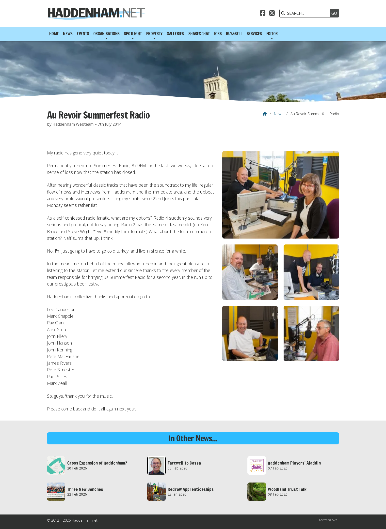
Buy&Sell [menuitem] (234, 34)
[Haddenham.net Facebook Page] (262, 13)
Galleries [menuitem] (175, 34)
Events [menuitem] (83, 34)
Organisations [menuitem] (106, 34)
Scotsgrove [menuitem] (328, 520)
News (278, 113)
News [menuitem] (67, 34)
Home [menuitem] (54, 34)
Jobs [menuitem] (218, 34)
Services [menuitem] (254, 34)
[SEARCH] (306, 13)
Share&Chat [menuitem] (199, 34)
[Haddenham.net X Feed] (272, 13)
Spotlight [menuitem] (133, 34)
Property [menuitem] (154, 34)
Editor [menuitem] (272, 34)
